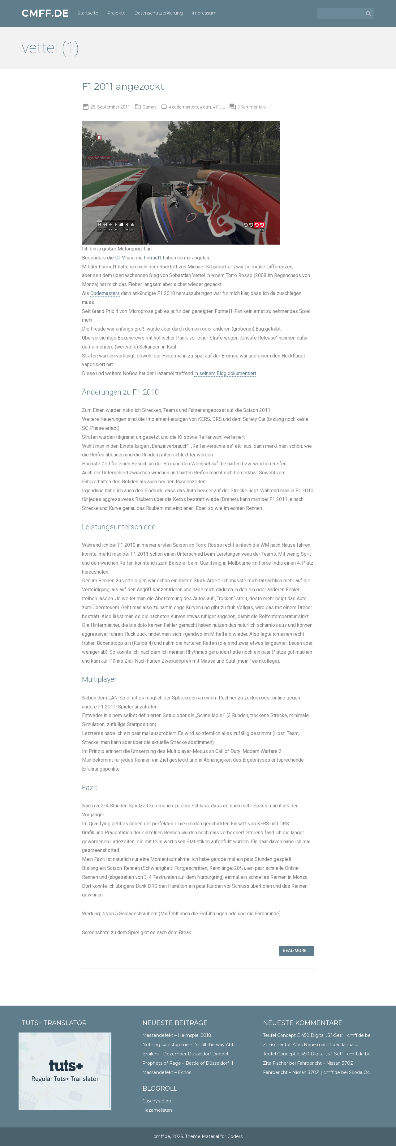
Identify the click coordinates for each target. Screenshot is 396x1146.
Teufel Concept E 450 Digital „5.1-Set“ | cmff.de (313, 1035)
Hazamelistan (157, 1110)
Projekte (116, 13)
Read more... (296, 950)
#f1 (216, 107)
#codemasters (183, 107)
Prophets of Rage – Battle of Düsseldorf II (187, 1063)
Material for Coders (222, 1136)
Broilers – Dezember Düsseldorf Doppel (185, 1054)
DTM (120, 258)
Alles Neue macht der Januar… (325, 1044)
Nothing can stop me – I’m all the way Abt (188, 1044)
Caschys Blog (156, 1101)
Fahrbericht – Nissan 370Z (325, 1063)
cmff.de (45, 13)
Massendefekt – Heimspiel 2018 (176, 1035)
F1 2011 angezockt (123, 86)
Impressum (204, 13)
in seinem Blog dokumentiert (225, 373)
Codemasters (105, 293)
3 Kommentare (252, 107)
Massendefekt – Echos (166, 1072)
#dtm (205, 107)
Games (150, 107)
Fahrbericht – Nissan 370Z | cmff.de (301, 1072)
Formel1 (153, 258)
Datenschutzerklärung (158, 13)
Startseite (87, 13)
